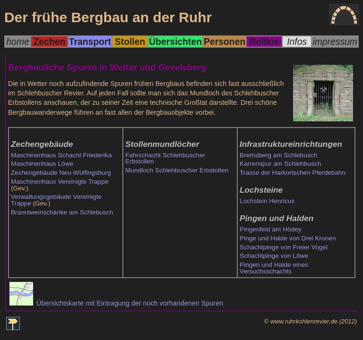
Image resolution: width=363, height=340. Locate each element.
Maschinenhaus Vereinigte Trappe (60, 181)
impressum (334, 41)
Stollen (130, 41)
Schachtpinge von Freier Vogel (284, 247)
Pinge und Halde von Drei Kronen (288, 238)
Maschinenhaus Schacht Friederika (61, 155)
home (17, 41)
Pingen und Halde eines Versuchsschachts (274, 268)
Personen (224, 41)
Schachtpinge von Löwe (274, 255)
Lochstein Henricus (267, 200)
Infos (297, 41)
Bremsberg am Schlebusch (278, 155)
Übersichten (175, 41)
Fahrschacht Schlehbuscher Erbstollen (165, 158)
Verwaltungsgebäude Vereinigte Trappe (56, 200)
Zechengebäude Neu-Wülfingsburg (61, 172)
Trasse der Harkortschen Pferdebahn (293, 172)
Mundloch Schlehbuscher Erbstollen (176, 170)
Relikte (264, 41)
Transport (90, 41)
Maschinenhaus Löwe (42, 163)
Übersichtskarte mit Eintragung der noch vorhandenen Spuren (116, 303)
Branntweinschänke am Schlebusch (62, 212)
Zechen (50, 41)
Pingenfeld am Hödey (271, 229)
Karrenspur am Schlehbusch (280, 163)
